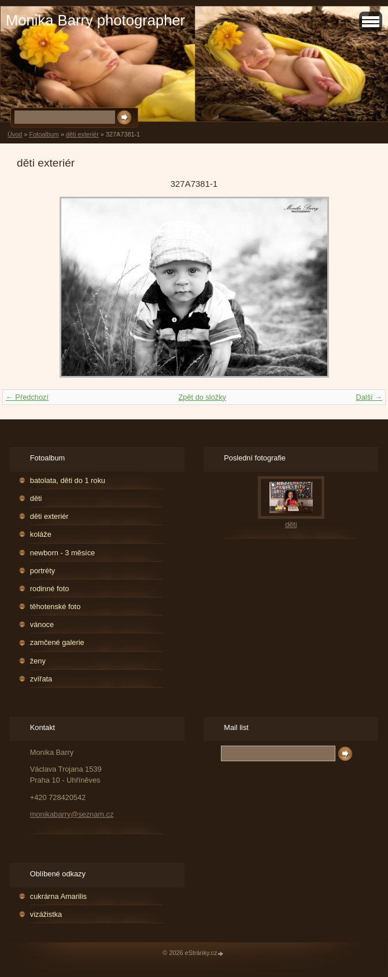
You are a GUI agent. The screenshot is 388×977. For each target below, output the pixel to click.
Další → (369, 397)
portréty (42, 570)
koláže (40, 534)
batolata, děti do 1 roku (67, 480)
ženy (38, 661)
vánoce (42, 624)
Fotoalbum (43, 134)
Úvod (15, 134)
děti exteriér (82, 134)
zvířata (41, 678)
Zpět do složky (202, 397)
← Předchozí (27, 397)
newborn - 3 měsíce (62, 552)
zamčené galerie (57, 642)
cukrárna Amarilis (58, 896)
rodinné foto (49, 588)
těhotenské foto (55, 606)
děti (36, 498)
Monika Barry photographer (95, 20)
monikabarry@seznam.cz (72, 814)
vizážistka (46, 914)
